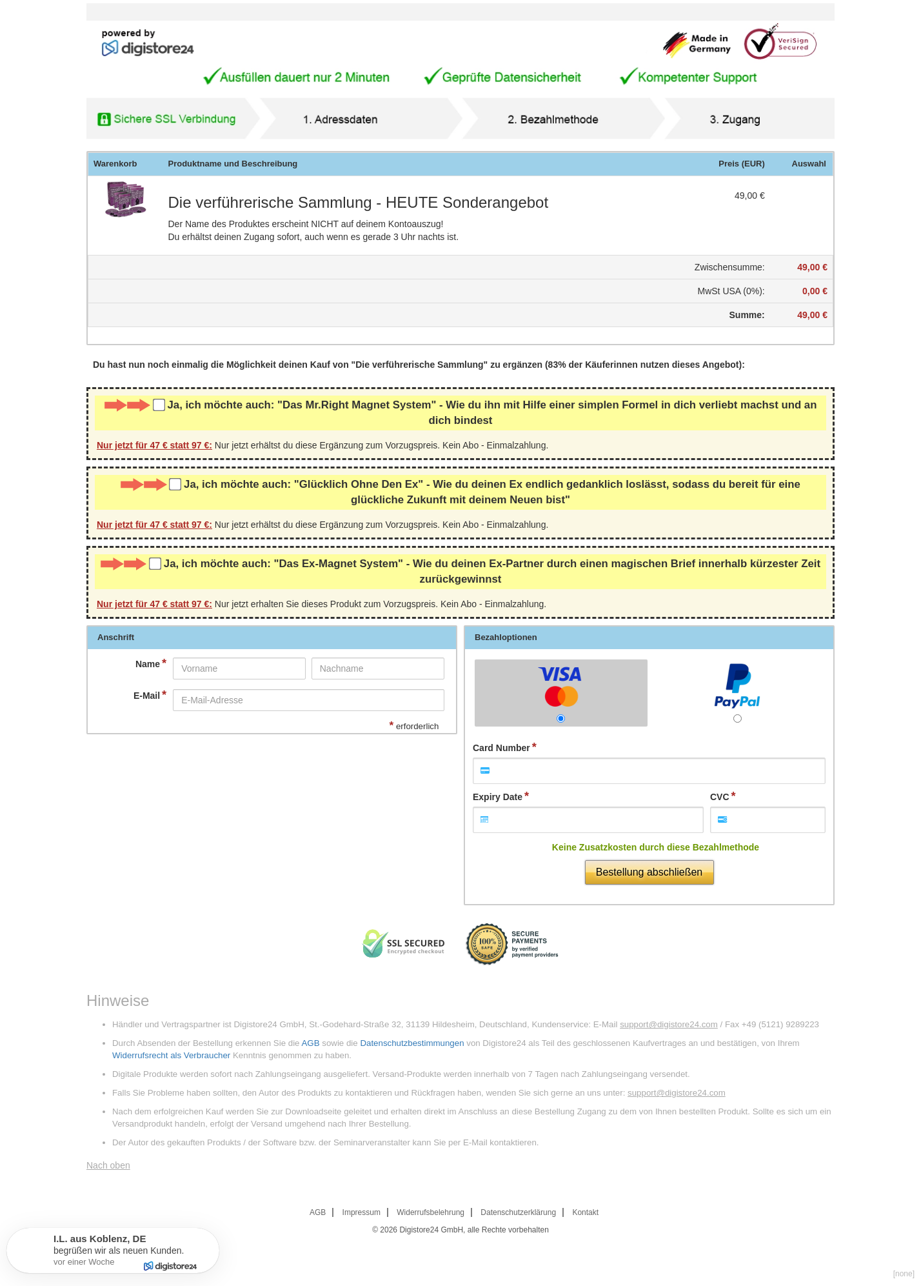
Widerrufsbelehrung (430, 1212)
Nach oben (108, 1165)
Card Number (501, 748)
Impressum (361, 1212)
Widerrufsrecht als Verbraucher (171, 1055)
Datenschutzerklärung (518, 1212)
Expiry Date (497, 797)
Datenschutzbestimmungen (412, 1043)
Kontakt (585, 1212)
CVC (719, 797)
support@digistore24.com (669, 1024)
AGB (310, 1043)
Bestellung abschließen (649, 872)
